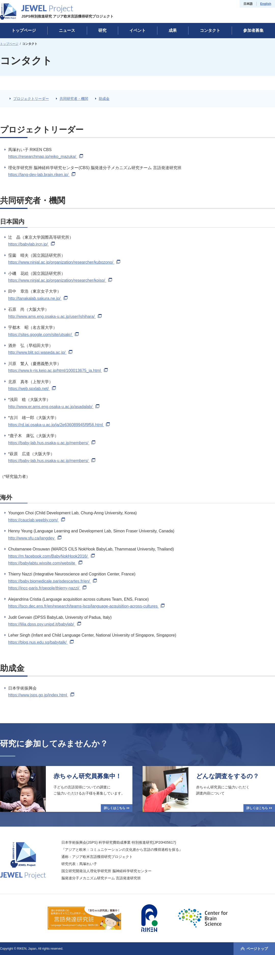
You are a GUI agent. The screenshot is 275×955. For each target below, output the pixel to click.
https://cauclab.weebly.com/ (36, 520)
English (265, 3)
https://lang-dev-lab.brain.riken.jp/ (41, 174)
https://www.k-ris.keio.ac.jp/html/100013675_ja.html (58, 370)
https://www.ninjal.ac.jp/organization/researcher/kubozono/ (64, 262)
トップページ (23, 30)
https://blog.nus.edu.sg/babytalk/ (41, 642)
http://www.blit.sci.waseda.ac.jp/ (40, 352)
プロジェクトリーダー (31, 99)
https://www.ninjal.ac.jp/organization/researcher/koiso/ (60, 280)
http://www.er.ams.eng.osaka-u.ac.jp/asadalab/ (53, 407)
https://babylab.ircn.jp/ (31, 244)
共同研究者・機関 (74, 99)
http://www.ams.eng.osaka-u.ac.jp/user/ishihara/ (55, 316)
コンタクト (210, 30)
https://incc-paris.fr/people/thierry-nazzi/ (47, 588)
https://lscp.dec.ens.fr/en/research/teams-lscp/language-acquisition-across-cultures (86, 606)
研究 (102, 30)
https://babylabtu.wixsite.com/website (45, 563)
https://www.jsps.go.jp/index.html (41, 695)
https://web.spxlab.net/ (32, 388)
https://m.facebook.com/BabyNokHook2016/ (51, 556)
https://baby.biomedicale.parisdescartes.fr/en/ (52, 581)
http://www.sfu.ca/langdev (34, 538)
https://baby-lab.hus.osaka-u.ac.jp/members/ (51, 443)
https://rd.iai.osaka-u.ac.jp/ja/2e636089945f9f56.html (59, 425)
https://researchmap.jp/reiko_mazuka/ (45, 156)
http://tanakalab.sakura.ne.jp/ (37, 298)
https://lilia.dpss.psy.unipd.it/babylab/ (44, 624)
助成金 (104, 99)
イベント (137, 30)
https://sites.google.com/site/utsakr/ (43, 334)
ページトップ (254, 949)
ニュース (67, 30)
